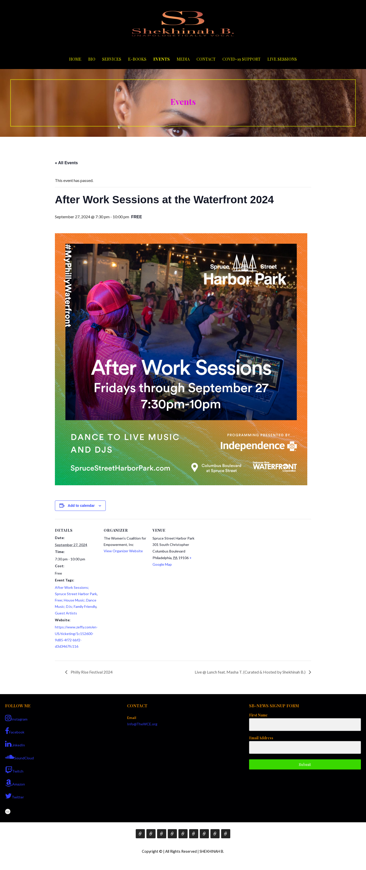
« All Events (66, 163)
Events (161, 59)
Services (111, 59)
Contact (206, 59)
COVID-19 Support (241, 59)
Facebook (14, 730)
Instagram (16, 718)
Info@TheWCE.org (142, 724)
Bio (91, 59)
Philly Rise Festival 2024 (91, 672)
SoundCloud (19, 756)
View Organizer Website (123, 551)
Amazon (15, 783)
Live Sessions (282, 59)
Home (75, 59)
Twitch (14, 770)
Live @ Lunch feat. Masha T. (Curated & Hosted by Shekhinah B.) (250, 672)
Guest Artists (66, 613)
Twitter (14, 795)
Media (183, 59)
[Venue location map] (228, 554)
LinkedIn (15, 743)
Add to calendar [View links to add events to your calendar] (81, 506)
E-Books (137, 59)
